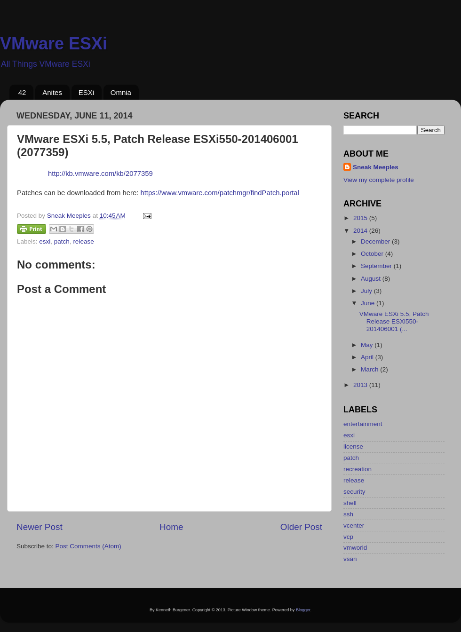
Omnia (121, 92)
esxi (44, 241)
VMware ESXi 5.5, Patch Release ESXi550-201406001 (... (394, 321)
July (367, 290)
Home (171, 527)
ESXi (86, 92)
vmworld (355, 547)
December (376, 241)
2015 (361, 217)
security (354, 491)
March (370, 369)
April (368, 357)
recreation (357, 469)
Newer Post (39, 527)
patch (62, 241)
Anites (52, 92)
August (371, 278)
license (353, 446)
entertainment (362, 423)
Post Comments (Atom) (88, 546)
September (377, 265)
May (367, 344)
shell (350, 502)
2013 (361, 384)
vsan (350, 558)
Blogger (303, 610)
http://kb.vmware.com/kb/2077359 (100, 173)
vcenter (353, 525)
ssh (348, 514)
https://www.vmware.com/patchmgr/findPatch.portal (219, 193)
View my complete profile (378, 179)
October (373, 253)
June (368, 303)
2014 (361, 230)
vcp (348, 536)
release (83, 241)
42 (22, 92)
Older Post (301, 527)
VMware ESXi (53, 43)
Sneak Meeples (375, 167)
